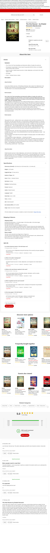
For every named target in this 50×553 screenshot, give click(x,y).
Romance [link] (24, 405)
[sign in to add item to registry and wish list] (47, 41)
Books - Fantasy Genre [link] (41, 405)
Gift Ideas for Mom (10, 0)
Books (17, 19)
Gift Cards (17, 5)
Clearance (8, 6)
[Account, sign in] (41, 14)
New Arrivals (3, 0)
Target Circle (33, 8)
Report (30, 252)
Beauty (25, 2)
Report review (16, 453)
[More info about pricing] (47, 30)
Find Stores (38, 8)
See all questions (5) (10, 303)
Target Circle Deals (41, 6)
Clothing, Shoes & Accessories (21, 0)
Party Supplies (7, 5)
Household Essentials (16, 2)
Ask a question (9, 306)
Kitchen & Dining (35, 0)
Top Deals (35, 6)
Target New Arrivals (15, 6)
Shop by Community (36, 5)
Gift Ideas (13, 5)
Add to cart (29, 36)
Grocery (9, 2)
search (34, 15)
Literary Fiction (36, 19)
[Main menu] (7, 14)
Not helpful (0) (26, 252)
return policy (10, 238)
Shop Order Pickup (5, 8)
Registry (24, 8)
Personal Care (30, 2)
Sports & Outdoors (8, 3)
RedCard (28, 8)
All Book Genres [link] (17, 405)
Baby (22, 2)
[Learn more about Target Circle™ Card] (37, 45)
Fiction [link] (11, 405)
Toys (14, 3)
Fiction (29, 19)
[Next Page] (48, 407)
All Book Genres (23, 19)
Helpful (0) (21, 252)
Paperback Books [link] (31, 405)
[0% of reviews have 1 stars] (25, 425)
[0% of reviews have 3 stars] (25, 423)
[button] (31, 388)
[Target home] (2, 14)
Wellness (39, 2)
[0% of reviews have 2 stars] (25, 424)
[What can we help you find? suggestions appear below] (22, 14)
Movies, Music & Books (31, 3)
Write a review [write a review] (24, 435)
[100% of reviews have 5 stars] (25, 420)
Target (2, 19)
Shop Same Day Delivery (16, 8)
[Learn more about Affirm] (37, 49)
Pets (21, 5)
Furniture (5, 2)
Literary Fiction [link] (4, 405)
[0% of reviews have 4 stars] (25, 421)
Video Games (23, 3)
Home (30, 0)
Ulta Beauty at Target (27, 5)
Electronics (17, 3)
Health (35, 2)
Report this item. (37, 212)
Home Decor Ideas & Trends (26, 6)
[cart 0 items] (47, 14)
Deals (4, 6)
